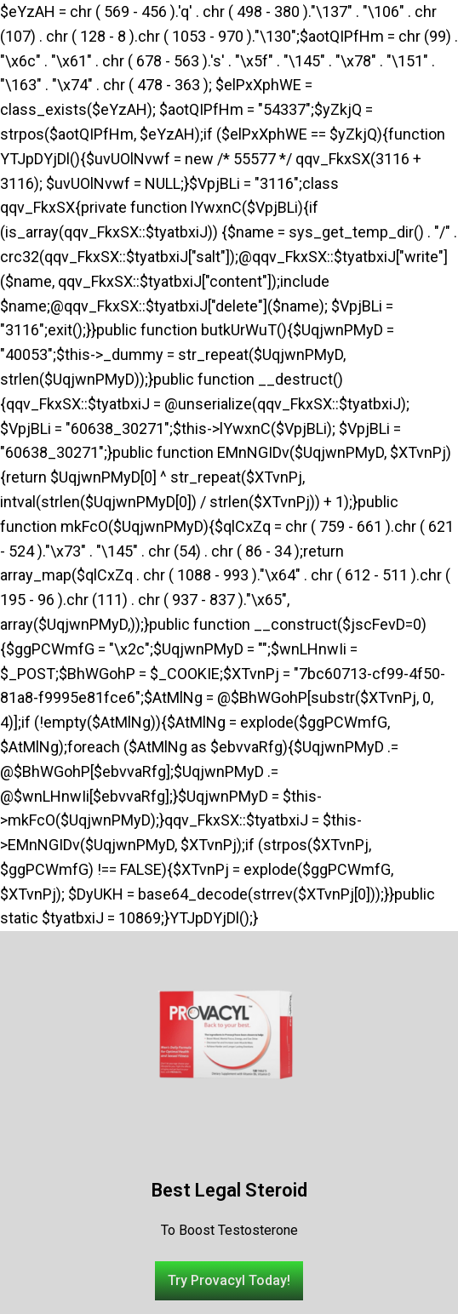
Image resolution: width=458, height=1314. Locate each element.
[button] (229, 1280)
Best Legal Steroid (229, 1190)
